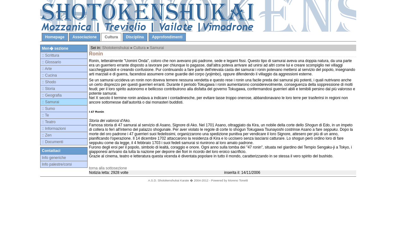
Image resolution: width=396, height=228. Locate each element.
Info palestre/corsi (57, 164)
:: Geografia (52, 95)
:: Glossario (51, 62)
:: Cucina (49, 75)
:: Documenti (52, 142)
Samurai (157, 48)
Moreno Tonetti (238, 180)
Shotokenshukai (115, 48)
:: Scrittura (50, 55)
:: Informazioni (54, 128)
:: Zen (47, 135)
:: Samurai (50, 102)
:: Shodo (49, 82)
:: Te (45, 115)
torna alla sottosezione (108, 168)
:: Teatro (49, 122)
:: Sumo (48, 108)
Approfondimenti (167, 37)
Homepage (54, 37)
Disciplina (135, 37)
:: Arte (47, 68)
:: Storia (48, 88)
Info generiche (54, 157)
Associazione (84, 37)
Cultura (111, 37)
